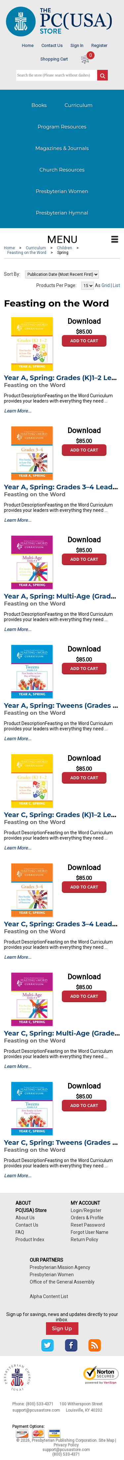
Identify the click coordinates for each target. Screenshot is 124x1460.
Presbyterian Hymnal (62, 213)
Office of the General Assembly (62, 1282)
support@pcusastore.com (36, 1410)
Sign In (76, 45)
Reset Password (88, 1225)
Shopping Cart (54, 59)
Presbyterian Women (62, 191)
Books (39, 105)
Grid (106, 285)
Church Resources (61, 170)
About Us (25, 1217)
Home (27, 45)
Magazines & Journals (62, 148)
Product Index (30, 1239)
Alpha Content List (49, 1296)
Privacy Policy (66, 1445)
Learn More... (17, 411)
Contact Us (51, 45)
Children (64, 248)
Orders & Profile (87, 1217)
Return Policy (84, 1239)
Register (99, 45)
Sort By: (12, 274)
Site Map (106, 1440)
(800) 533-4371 (40, 1404)
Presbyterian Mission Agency (60, 1267)
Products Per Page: (56, 285)
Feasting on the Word (26, 252)
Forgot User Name (89, 1232)
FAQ (20, 1232)
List (116, 285)
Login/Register (86, 1210)
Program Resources (62, 126)
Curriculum (78, 105)
